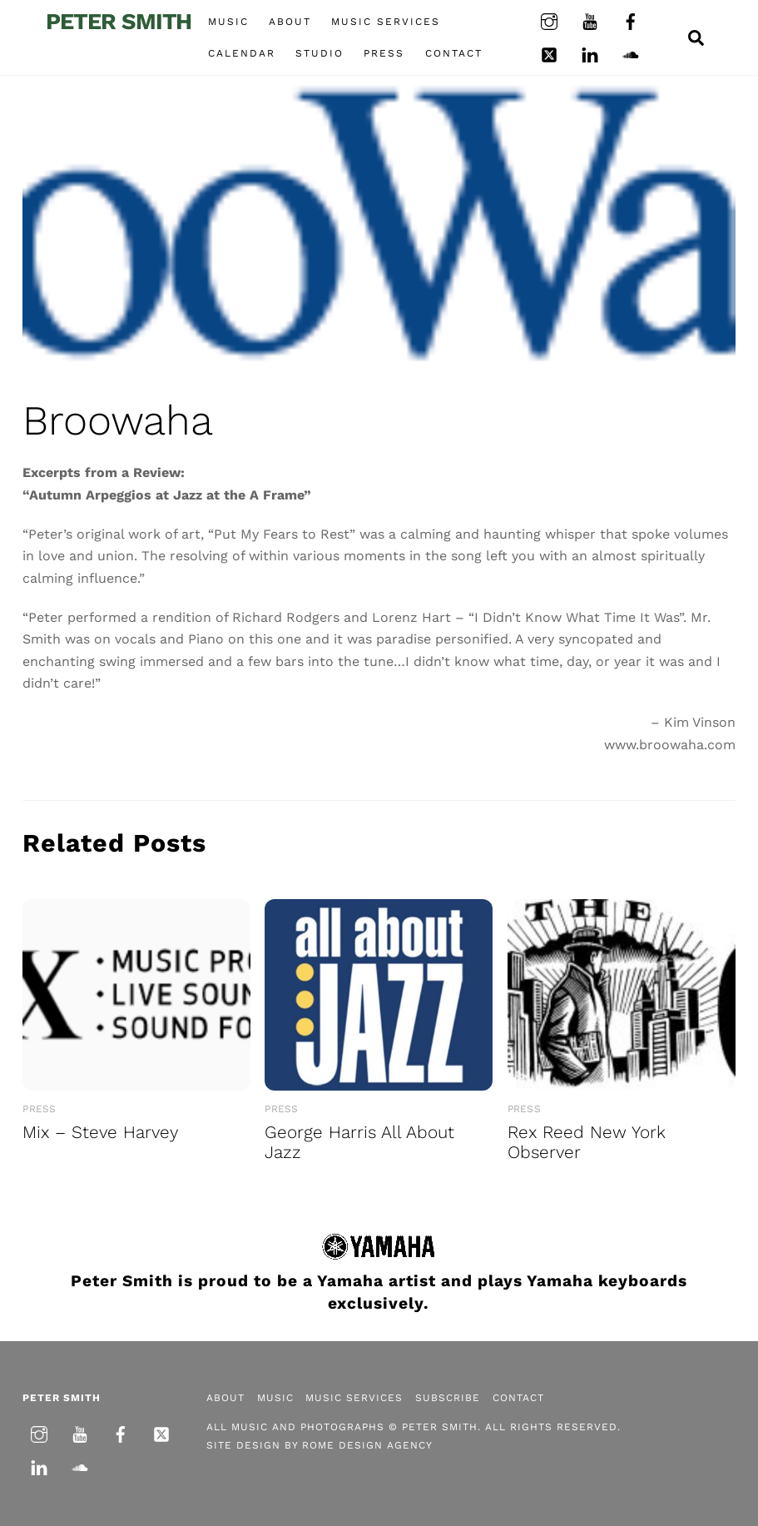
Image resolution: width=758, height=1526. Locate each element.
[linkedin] (590, 53)
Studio (319, 53)
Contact (454, 53)
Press (384, 53)
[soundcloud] (630, 53)
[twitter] (549, 53)
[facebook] (630, 19)
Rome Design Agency (367, 1445)
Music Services (385, 21)
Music (228, 21)
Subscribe (447, 1398)
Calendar (241, 53)
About (290, 21)
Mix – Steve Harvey (100, 1132)
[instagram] (549, 19)
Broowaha (117, 420)
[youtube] (590, 19)
